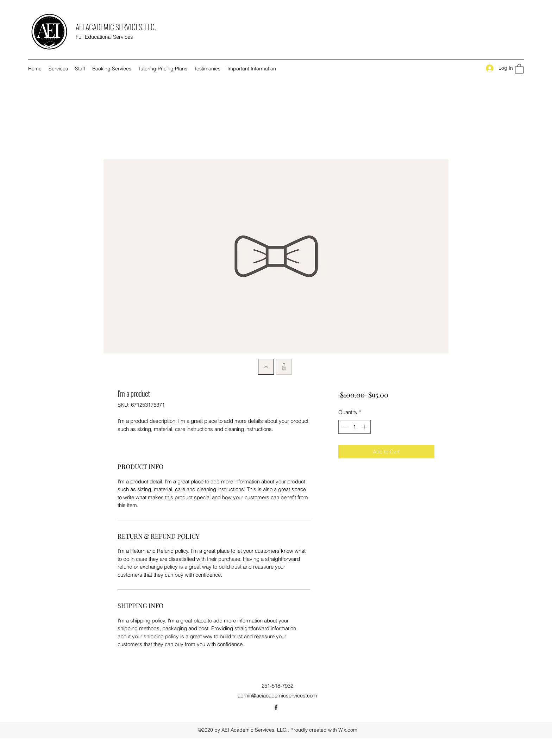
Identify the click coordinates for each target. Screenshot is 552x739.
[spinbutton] (354, 426)
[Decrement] (344, 426)
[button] (519, 68)
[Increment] (365, 426)
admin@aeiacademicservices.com (277, 695)
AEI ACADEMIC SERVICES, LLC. (116, 26)
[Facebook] (276, 707)
